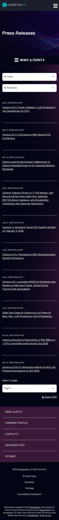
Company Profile (16, 423)
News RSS (49, 397)
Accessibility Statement (29, 494)
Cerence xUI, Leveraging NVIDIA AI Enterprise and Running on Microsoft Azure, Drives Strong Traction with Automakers (28, 285)
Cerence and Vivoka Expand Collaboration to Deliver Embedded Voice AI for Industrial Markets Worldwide (28, 165)
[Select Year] (29, 77)
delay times (44, 510)
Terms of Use (45, 515)
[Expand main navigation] (55, 5)
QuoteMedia (35, 507)
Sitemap (10, 457)
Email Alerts (13, 412)
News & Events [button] (29, 60)
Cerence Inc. (24, 469)
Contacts (11, 434)
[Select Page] (29, 388)
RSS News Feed (15, 445)
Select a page (9, 381)
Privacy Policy (29, 476)
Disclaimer (30, 482)
